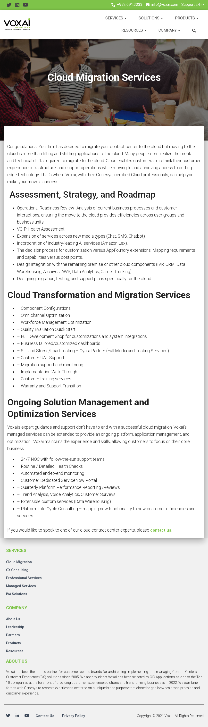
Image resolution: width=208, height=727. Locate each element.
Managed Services (21, 585)
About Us (13, 618)
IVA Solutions (16, 593)
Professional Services (24, 577)
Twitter (8, 715)
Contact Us (46, 715)
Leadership (15, 626)
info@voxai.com (164, 4)
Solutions (151, 18)
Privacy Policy (76, 715)
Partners (13, 634)
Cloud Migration (19, 561)
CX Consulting (17, 569)
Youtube (26, 715)
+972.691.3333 (129, 4)
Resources (133, 30)
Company (169, 30)
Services (115, 18)
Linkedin (17, 715)
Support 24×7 (192, 4)
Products (186, 18)
